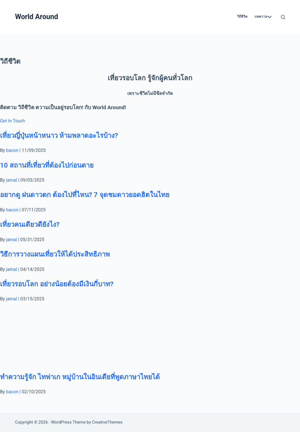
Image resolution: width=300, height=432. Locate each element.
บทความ (263, 17)
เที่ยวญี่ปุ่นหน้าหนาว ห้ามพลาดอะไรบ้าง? (59, 136)
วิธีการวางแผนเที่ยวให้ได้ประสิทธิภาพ (55, 254)
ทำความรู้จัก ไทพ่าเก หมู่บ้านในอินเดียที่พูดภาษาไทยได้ (80, 377)
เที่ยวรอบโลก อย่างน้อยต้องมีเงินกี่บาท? (56, 284)
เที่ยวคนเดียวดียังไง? (30, 224)
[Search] (283, 17)
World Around (36, 17)
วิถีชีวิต (242, 17)
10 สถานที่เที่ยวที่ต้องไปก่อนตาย (47, 165)
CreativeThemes (107, 422)
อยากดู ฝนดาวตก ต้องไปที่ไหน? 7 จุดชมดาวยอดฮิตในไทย (84, 195)
